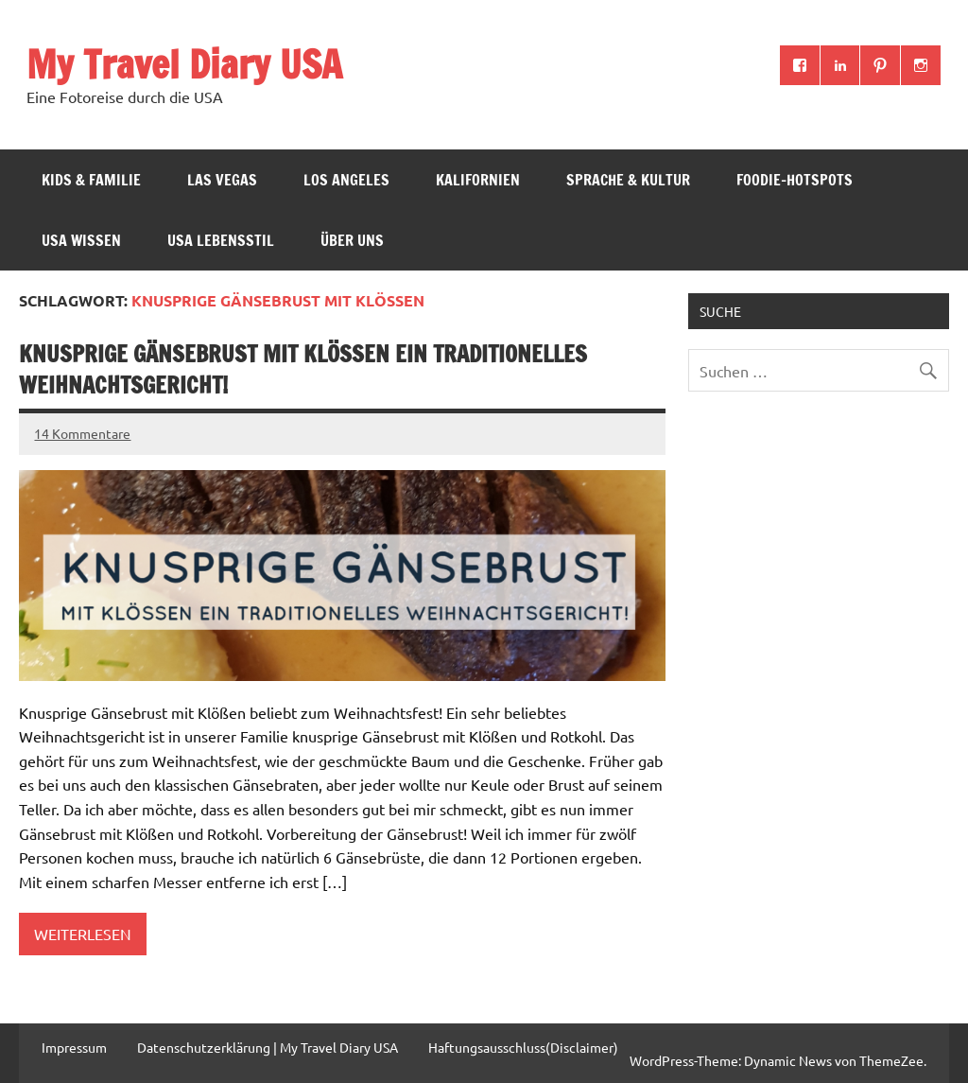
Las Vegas (222, 179)
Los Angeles (346, 179)
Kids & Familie (91, 179)
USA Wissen (81, 240)
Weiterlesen (82, 933)
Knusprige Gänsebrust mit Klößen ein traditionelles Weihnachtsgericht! (303, 370)
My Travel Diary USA (184, 64)
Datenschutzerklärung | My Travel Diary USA (267, 1047)
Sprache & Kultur (628, 179)
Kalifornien (478, 179)
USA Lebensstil (220, 240)
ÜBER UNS (352, 240)
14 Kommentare (82, 433)
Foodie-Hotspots (794, 179)
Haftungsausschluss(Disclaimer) (523, 1047)
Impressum (74, 1047)
